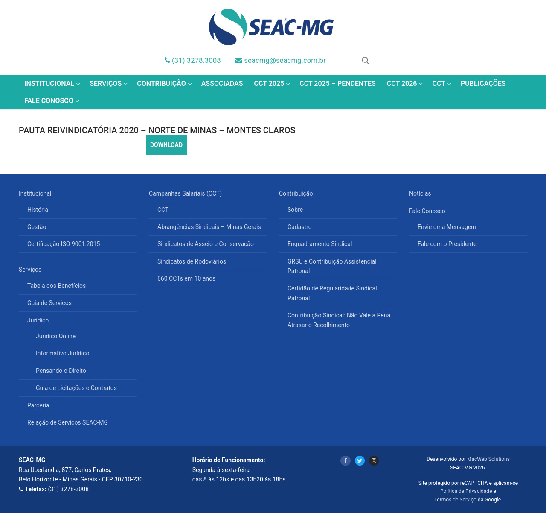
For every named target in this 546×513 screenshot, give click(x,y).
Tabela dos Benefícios (56, 285)
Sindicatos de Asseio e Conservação (205, 243)
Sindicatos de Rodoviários (191, 261)
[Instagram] (374, 461)
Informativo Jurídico (62, 353)
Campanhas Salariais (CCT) (186, 193)
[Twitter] (360, 461)
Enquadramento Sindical (320, 243)
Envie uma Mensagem (447, 226)
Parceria (38, 405)
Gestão (36, 226)
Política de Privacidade (466, 491)
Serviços (31, 269)
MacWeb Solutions (488, 459)
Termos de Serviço (455, 500)
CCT (162, 209)
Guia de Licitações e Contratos (76, 387)
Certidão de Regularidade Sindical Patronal (332, 293)
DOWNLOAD (166, 144)
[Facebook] (345, 461)
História (37, 209)
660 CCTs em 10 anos (186, 278)
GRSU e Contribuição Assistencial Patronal (332, 266)
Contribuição (296, 193)
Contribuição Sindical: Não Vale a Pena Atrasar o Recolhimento (339, 320)
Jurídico (38, 320)
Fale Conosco (428, 211)
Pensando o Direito (61, 370)
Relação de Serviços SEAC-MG (67, 422)
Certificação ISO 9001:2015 (63, 243)
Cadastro (300, 226)
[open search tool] (365, 60)
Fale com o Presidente (447, 243)
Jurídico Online (56, 336)
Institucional (36, 193)
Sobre (295, 209)
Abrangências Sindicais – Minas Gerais (209, 226)
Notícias (420, 193)
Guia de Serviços (49, 302)
